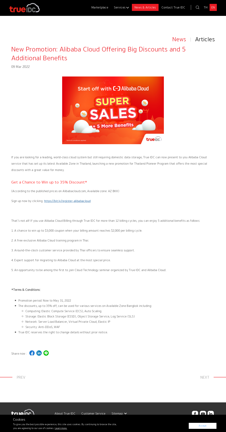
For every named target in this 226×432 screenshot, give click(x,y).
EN (213, 7)
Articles (205, 21)
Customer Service (93, 413)
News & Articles (145, 7)
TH (205, 7)
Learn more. (61, 428)
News (179, 21)
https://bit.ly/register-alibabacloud (67, 200)
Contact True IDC (173, 7)
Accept (202, 426)
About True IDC (65, 413)
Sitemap (119, 413)
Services (121, 7)
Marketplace (99, 7)
